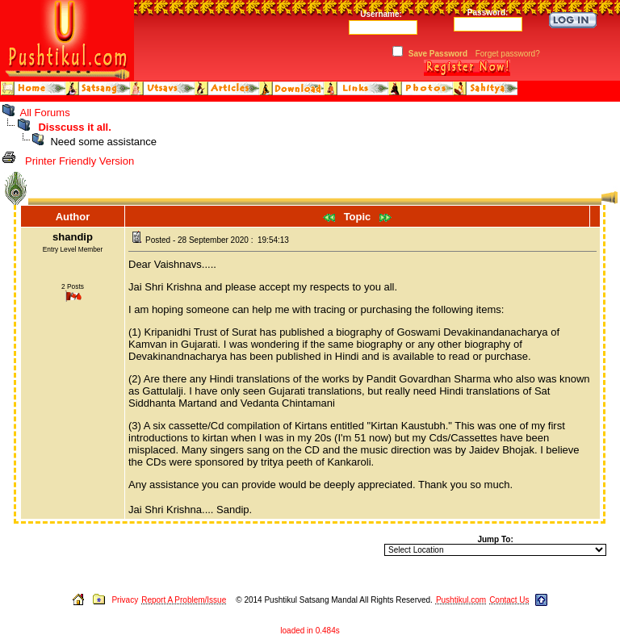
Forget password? (507, 53)
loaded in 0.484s (309, 630)
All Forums (45, 113)
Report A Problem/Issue (183, 599)
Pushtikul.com (461, 599)
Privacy (124, 599)
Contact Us (509, 599)
